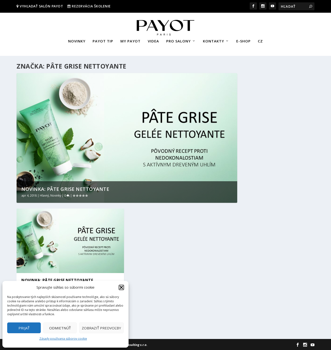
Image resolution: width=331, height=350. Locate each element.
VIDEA (153, 39)
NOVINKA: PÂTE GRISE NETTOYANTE (65, 189)
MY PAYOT (130, 39)
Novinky (55, 195)
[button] (121, 287)
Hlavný (44, 195)
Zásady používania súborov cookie (63, 339)
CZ (260, 39)
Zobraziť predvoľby (101, 328)
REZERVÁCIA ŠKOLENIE (91, 6)
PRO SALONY (178, 39)
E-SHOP (243, 39)
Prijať (24, 328)
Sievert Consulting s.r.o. (130, 344)
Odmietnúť (60, 328)
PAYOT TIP (103, 39)
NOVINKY (76, 39)
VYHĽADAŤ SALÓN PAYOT (41, 6)
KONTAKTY (213, 39)
